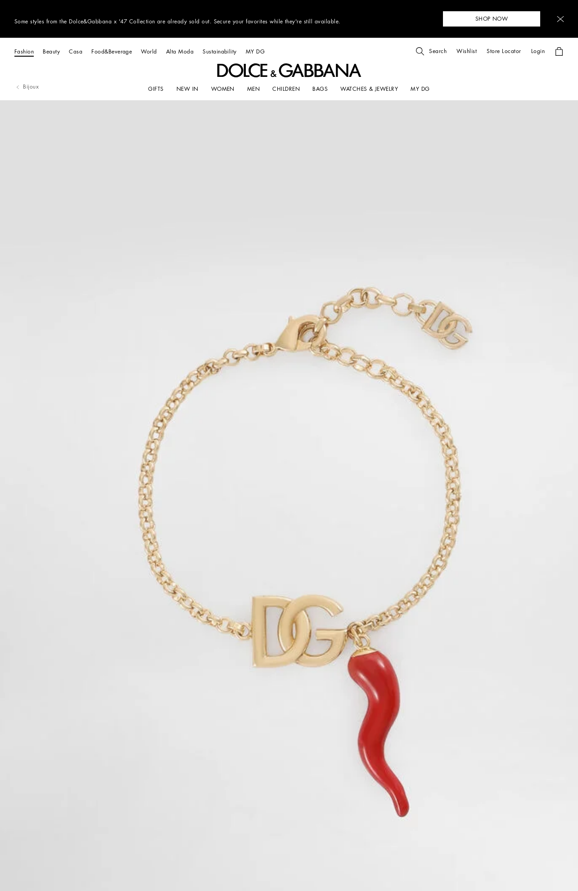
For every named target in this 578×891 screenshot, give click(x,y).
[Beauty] (51, 51)
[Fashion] (24, 51)
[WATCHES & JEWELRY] (369, 89)
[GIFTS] (155, 89)
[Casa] (75, 51)
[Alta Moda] (180, 51)
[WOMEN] (223, 89)
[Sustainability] (220, 51)
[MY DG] (255, 51)
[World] (149, 51)
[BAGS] (320, 89)
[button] (560, 19)
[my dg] (420, 89)
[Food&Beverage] (111, 51)
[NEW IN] (187, 89)
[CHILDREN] (286, 89)
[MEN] (253, 89)
